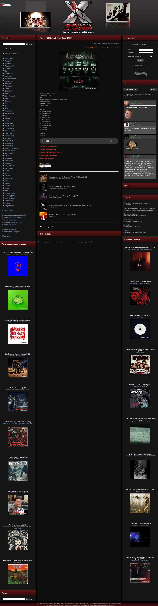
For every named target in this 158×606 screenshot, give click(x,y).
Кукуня (126, 231)
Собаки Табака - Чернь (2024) (140, 281)
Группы (6, 236)
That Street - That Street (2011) (140, 523)
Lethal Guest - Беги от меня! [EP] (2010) (140, 489)
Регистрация (137, 65)
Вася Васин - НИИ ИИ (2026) (18, 491)
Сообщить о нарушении (48, 155)
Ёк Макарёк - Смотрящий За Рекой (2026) (17, 560)
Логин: (130, 50)
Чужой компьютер (135, 56)
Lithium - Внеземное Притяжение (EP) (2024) (140, 247)
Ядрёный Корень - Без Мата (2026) (17, 320)
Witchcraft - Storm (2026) (17, 388)
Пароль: (131, 52)
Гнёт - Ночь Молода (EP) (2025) (140, 454)
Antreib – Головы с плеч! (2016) (140, 385)
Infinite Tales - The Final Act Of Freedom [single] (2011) (140, 558)
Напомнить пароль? (140, 68)
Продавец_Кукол (130, 214)
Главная (8, 49)
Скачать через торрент (47, 149)
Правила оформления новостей (15, 218)
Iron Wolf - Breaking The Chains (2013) (62, 186)
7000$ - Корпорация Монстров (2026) (18, 422)
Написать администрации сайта (15, 215)
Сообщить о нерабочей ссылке (50, 152)
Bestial (126, 225)
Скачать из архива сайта (48, 146)
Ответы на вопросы (10, 220)
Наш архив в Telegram (10, 232)
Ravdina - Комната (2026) (17, 525)
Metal (95, 43)
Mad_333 (93, 47)
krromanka (128, 219)
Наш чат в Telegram (10, 229)
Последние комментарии (12, 222)
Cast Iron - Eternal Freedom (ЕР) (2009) (62, 215)
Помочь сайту (7, 210)
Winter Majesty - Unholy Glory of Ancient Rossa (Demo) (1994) (70, 205)
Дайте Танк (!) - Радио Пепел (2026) (17, 286)
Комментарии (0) (46, 227)
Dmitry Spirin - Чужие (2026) (18, 457)
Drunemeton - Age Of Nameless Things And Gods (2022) (68, 177)
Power (100, 43)
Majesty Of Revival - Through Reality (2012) (63, 196)
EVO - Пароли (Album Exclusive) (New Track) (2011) (140, 419)
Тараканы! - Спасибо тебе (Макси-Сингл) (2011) (140, 350)
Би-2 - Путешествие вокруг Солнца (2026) (18, 252)
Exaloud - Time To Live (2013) (140, 315)
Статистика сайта (9, 225)
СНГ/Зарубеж (114, 43)
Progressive (106, 43)
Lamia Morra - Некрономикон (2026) (17, 354)
